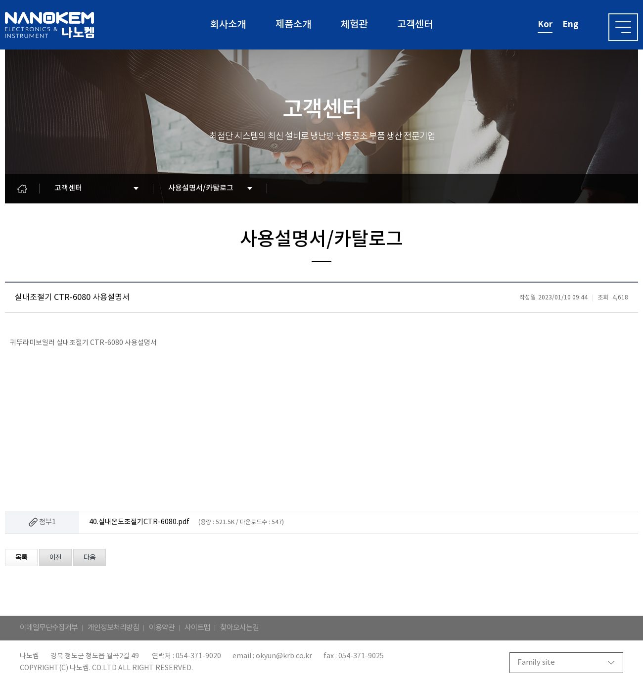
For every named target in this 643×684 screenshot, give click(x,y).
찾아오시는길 (239, 628)
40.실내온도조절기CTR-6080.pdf (139, 522)
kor (545, 24)
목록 (21, 558)
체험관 (354, 25)
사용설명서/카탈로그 (200, 188)
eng (570, 24)
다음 (89, 558)
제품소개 (293, 25)
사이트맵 (197, 628)
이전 (55, 558)
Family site (536, 662)
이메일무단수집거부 (49, 628)
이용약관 (162, 628)
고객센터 (415, 25)
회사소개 (228, 25)
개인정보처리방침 (113, 628)
